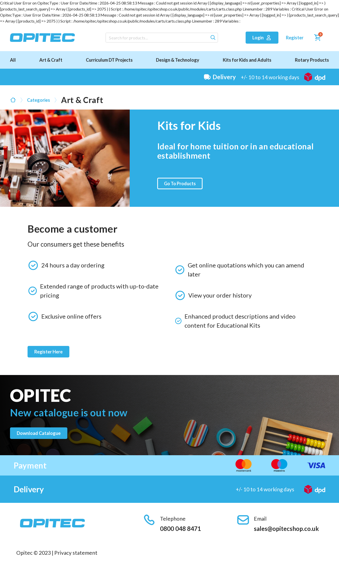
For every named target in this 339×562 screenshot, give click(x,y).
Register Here (48, 351)
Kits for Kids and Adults (247, 60)
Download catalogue (39, 433)
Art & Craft (50, 60)
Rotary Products (312, 60)
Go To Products (180, 183)
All (13, 60)
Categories (38, 100)
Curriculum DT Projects (109, 60)
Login (262, 37)
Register (294, 37)
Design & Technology (177, 60)
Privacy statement (75, 552)
